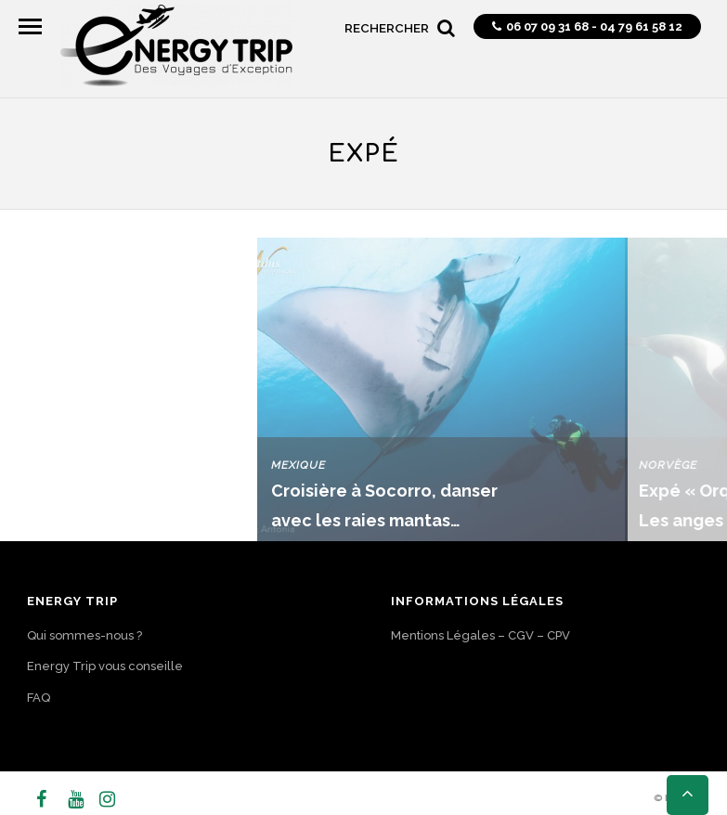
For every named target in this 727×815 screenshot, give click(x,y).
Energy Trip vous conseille (105, 666)
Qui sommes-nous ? (84, 635)
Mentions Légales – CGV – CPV (480, 635)
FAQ (38, 698)
